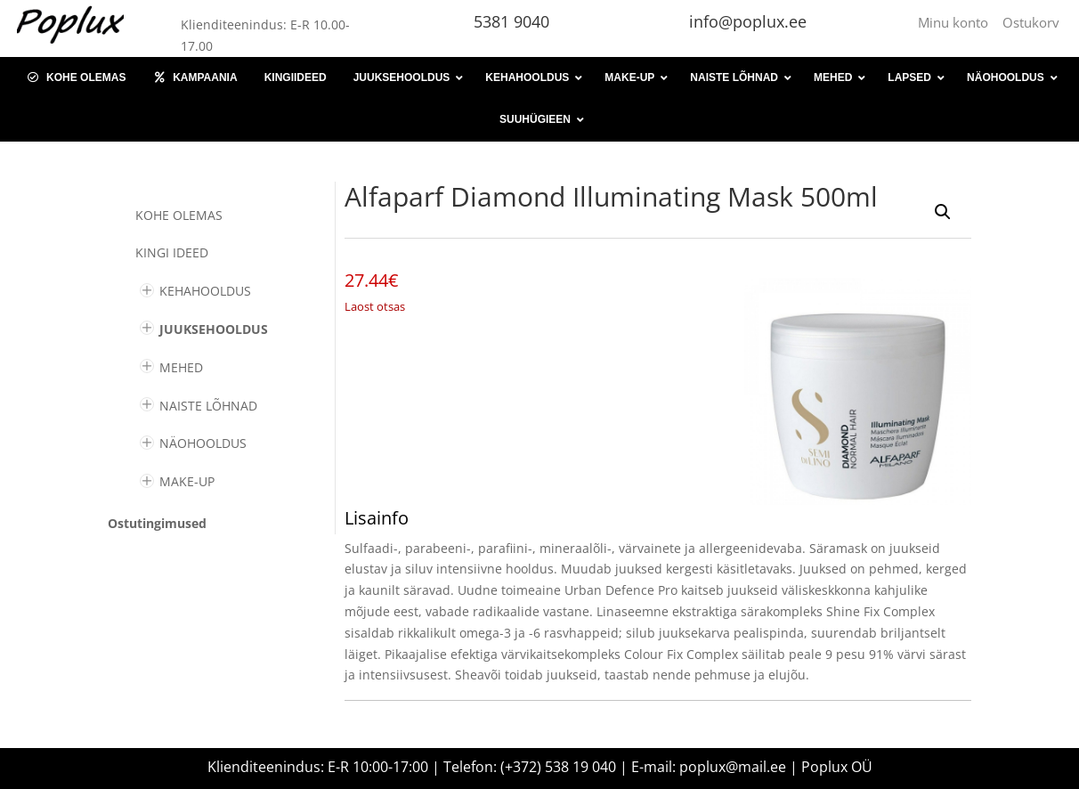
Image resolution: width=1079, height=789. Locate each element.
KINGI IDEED (171, 252)
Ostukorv (1030, 22)
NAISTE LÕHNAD (208, 405)
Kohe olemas (179, 215)
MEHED (181, 367)
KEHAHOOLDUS (205, 290)
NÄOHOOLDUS (203, 443)
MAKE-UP (187, 481)
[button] (943, 212)
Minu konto (956, 22)
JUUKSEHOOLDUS (213, 329)
